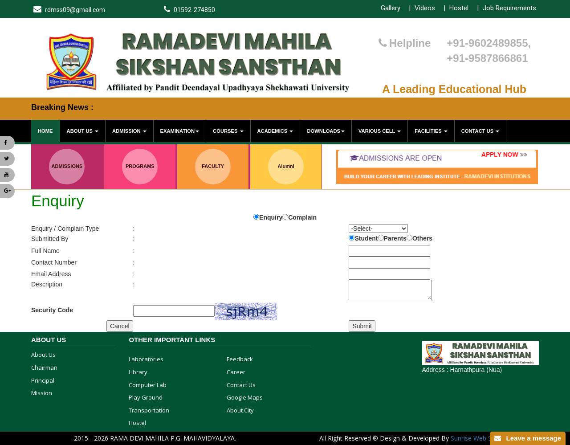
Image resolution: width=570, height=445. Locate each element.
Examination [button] (179, 131)
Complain (302, 217)
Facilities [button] (431, 131)
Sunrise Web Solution (481, 438)
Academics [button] (275, 131)
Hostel (458, 8)
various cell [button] (379, 131)
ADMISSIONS (67, 166)
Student (366, 238)
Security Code (52, 310)
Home (45, 131)
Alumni (285, 166)
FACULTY (213, 166)
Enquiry (270, 217)
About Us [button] (83, 131)
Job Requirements (509, 8)
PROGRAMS (140, 166)
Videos (425, 8)
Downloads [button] (326, 131)
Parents (395, 238)
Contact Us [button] (480, 131)
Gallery (390, 8)
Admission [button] (129, 131)
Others (422, 238)
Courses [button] (228, 131)
